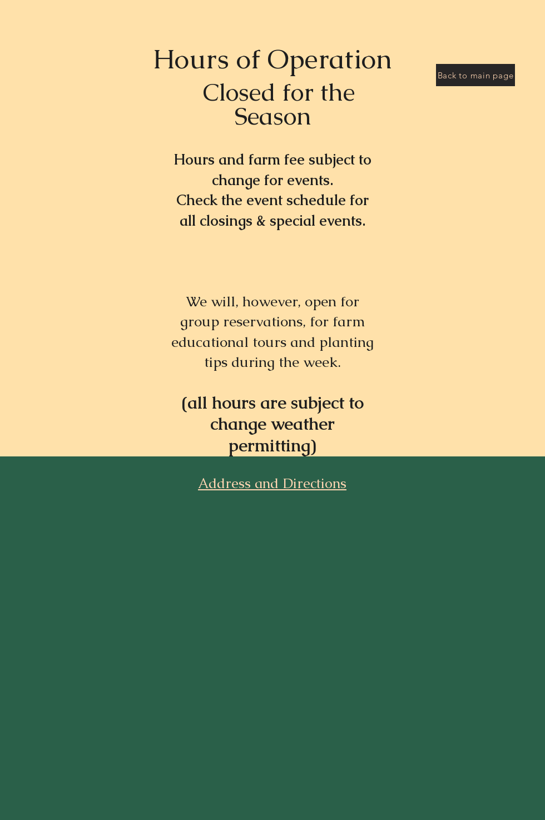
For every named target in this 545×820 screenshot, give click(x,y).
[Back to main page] (475, 75)
